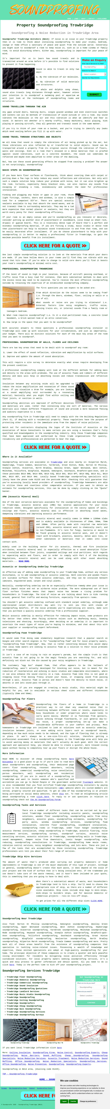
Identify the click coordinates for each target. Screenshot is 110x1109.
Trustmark (88, 782)
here (71, 759)
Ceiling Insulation (19, 1053)
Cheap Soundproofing (77, 1055)
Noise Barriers (30, 1055)
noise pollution (73, 956)
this (61, 794)
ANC (61, 788)
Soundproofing (10, 462)
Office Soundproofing (27, 1061)
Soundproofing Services (93, 1061)
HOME (69, 19)
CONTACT (91, 19)
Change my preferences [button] (88, 1101)
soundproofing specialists (86, 477)
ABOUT (83, 19)
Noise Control (65, 1053)
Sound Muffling (52, 1055)
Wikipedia (7, 762)
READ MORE (24, 561)
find (11, 924)
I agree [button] (64, 1101)
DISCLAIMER (101, 19)
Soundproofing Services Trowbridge (31, 970)
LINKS (76, 19)
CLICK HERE (96, 901)
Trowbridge (56, 462)
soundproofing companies (87, 944)
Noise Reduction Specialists (59, 1061)
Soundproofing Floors (44, 1088)
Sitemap (4, 1088)
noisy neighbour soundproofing (52, 845)
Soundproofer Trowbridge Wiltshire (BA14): (26, 39)
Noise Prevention (37, 1064)
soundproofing (42, 212)
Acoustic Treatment (58, 1058)
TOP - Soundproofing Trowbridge (19, 1074)
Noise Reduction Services (32, 1058)
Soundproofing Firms (44, 1053)
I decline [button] (73, 1101)
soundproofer (50, 813)
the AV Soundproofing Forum (45, 800)
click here (43, 797)
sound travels (60, 58)
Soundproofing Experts (87, 1053)
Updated (32, 1088)
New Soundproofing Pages (18, 1088)
